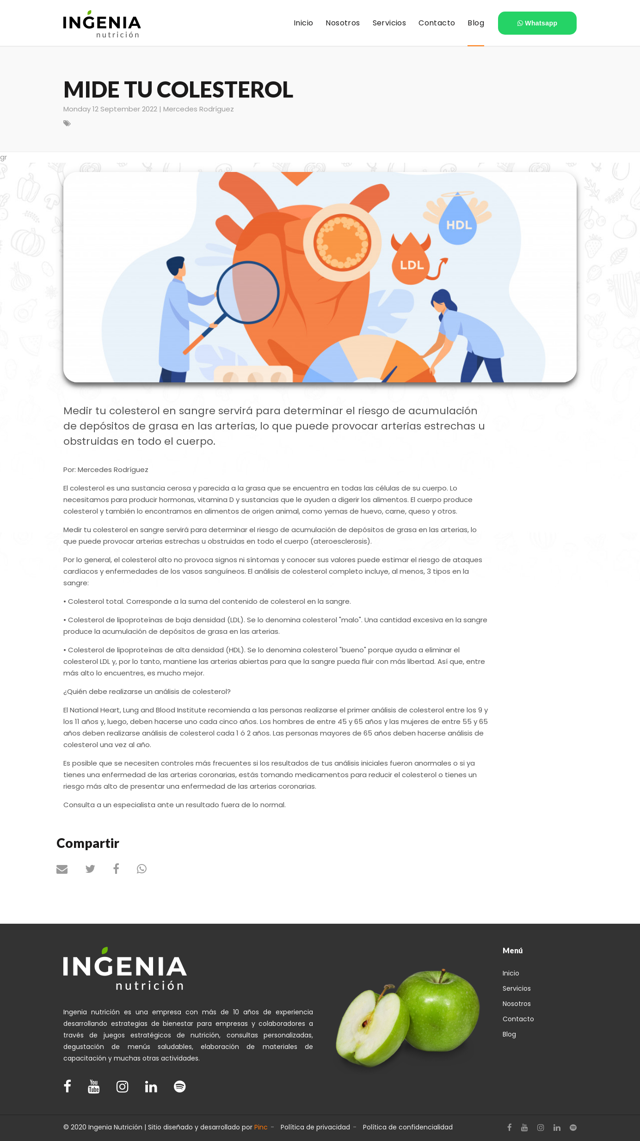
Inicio (511, 973)
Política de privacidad (315, 1127)
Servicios (517, 988)
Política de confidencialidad (408, 1127)
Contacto (518, 1019)
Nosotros (517, 1003)
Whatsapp (537, 23)
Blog (509, 1034)
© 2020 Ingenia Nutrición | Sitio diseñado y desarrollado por (165, 1127)
